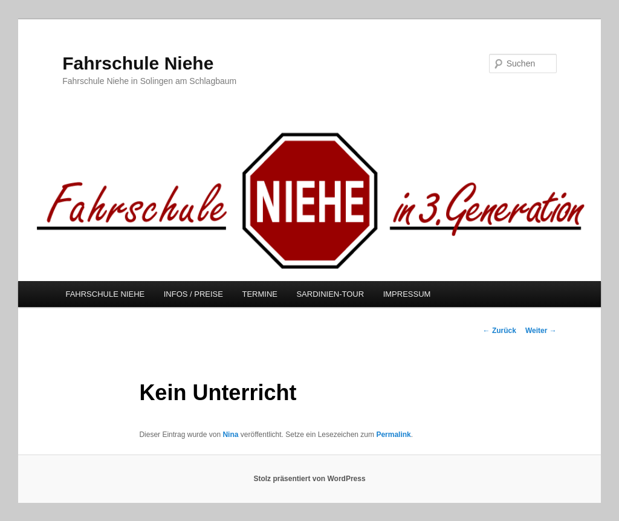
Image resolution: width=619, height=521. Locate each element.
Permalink (393, 434)
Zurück (499, 330)
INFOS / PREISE (193, 294)
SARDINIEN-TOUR (330, 294)
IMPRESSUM (407, 294)
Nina (230, 434)
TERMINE (259, 294)
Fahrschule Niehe (137, 63)
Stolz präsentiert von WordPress (309, 478)
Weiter (541, 330)
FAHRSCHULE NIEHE (104, 294)
